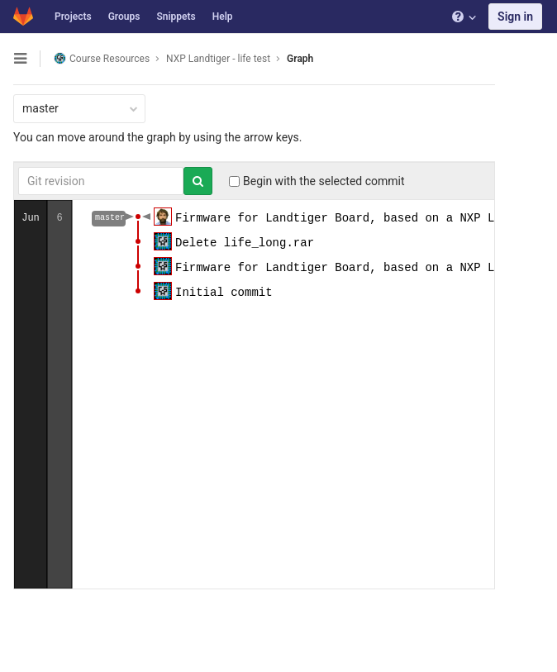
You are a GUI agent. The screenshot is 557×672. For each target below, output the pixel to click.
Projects (73, 16)
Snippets (175, 16)
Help (222, 16)
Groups (124, 16)
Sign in (515, 16)
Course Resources (102, 58)
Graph (300, 58)
